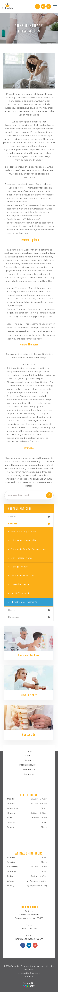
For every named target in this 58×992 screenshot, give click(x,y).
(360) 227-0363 (29, 928)
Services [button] (29, 760)
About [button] (29, 756)
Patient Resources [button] (29, 765)
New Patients (29, 695)
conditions (13, 617)
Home (29, 751)
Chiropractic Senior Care (22, 575)
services (12, 524)
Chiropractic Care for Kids (23, 540)
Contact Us (29, 734)
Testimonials (29, 769)
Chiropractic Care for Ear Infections (28, 549)
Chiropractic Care (29, 655)
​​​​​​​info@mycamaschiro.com (29, 939)
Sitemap (29, 977)
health (11, 610)
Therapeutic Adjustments (23, 531)
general (12, 517)
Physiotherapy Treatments (24, 602)
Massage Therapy (19, 567)
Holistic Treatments (20, 593)
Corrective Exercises (20, 584)
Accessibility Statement (29, 973)
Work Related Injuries (21, 558)
